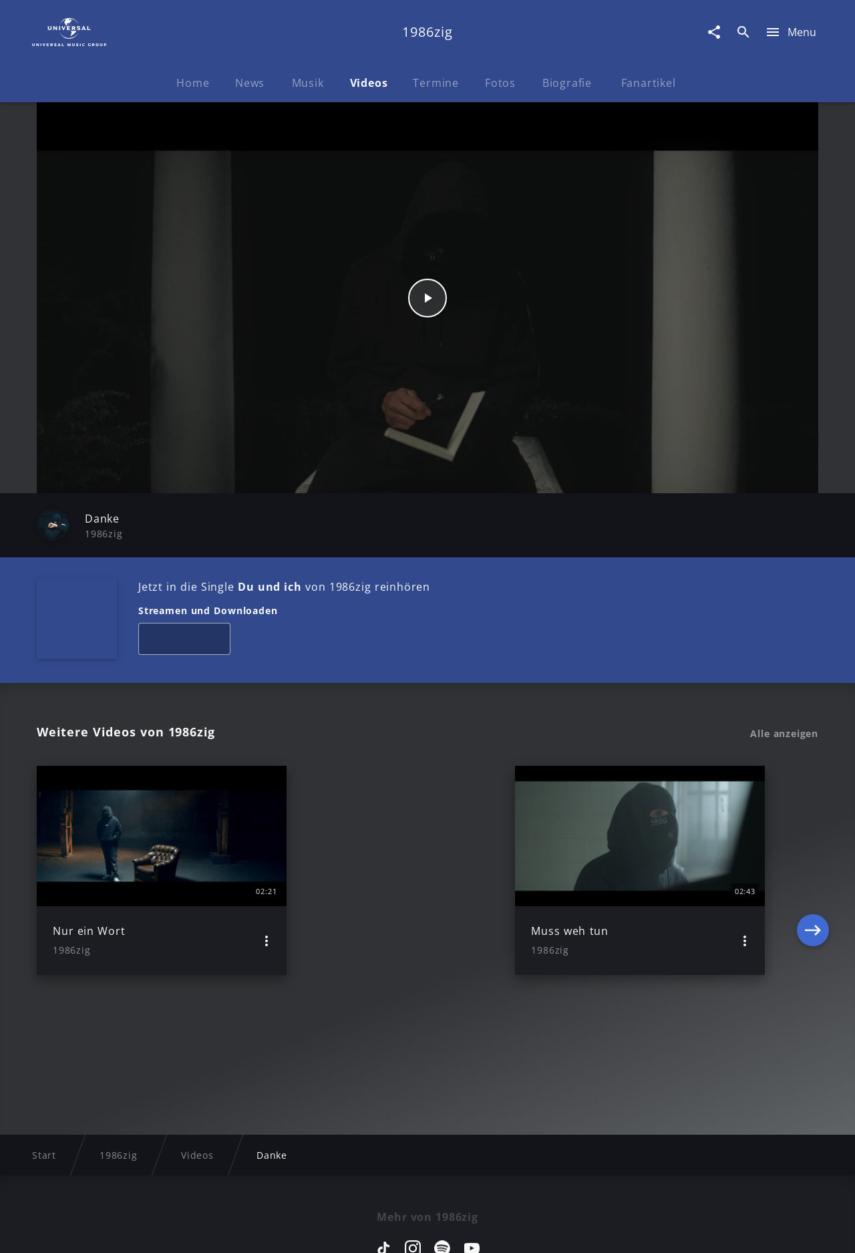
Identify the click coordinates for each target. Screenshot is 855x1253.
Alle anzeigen (784, 733)
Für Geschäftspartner (728, 1230)
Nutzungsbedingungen (493, 1230)
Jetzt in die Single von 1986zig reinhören (284, 586)
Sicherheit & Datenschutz (358, 1230)
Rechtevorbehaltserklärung (211, 1230)
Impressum (102, 1230)
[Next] (813, 870)
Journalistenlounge (612, 1230)
